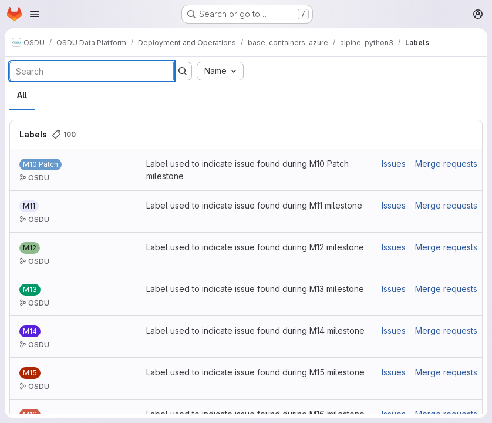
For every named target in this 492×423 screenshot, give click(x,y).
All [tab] (22, 95)
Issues (394, 164)
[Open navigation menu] (34, 14)
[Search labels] (91, 71)
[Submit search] (182, 71)
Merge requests (446, 164)
